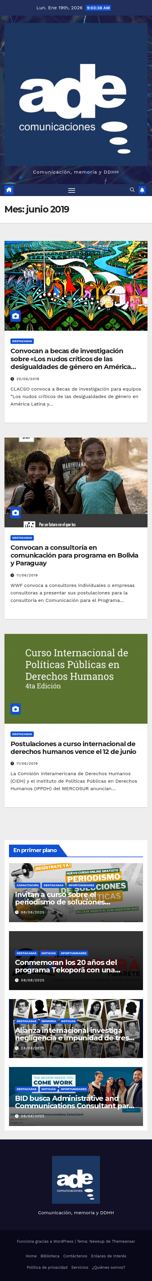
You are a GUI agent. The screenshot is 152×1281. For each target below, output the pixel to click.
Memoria (49, 1021)
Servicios (79, 1267)
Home (31, 1256)
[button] (132, 190)
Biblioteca (50, 1256)
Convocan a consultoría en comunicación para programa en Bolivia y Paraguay (74, 555)
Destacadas (22, 341)
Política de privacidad (47, 1267)
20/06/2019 (27, 379)
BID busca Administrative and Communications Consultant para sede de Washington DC (74, 1106)
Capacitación (28, 885)
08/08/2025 (33, 912)
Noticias (49, 953)
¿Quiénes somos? (108, 1267)
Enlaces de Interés (108, 1256)
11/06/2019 (27, 575)
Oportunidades (81, 885)
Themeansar (123, 1241)
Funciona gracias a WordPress (46, 1241)
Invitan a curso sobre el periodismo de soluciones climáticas (60, 902)
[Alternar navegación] (71, 190)
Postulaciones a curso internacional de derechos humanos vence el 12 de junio (73, 748)
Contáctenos (75, 1256)
